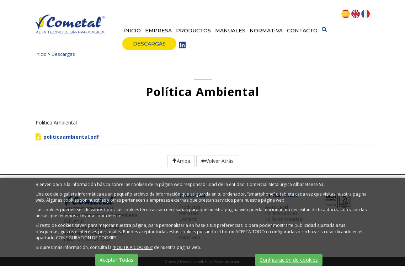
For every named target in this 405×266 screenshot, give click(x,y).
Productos (193, 30)
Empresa (158, 30)
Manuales (230, 30)
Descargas (149, 44)
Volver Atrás (217, 161)
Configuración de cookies (289, 259)
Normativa (266, 30)
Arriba (181, 161)
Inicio (132, 30)
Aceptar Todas (116, 259)
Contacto (302, 30)
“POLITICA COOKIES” (133, 247)
